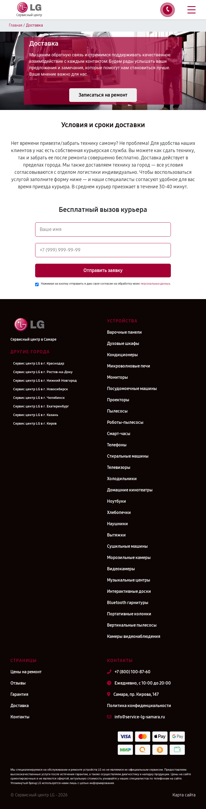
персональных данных (155, 283)
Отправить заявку (103, 270)
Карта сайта (184, 794)
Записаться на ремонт (103, 95)
